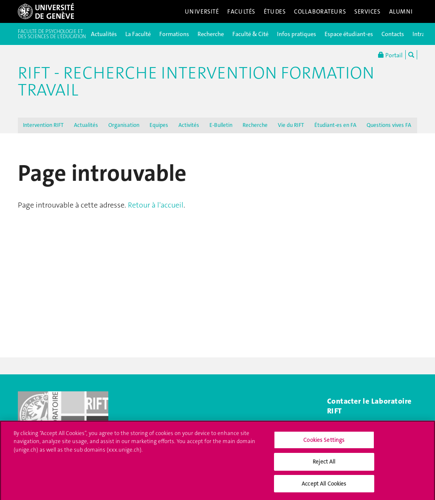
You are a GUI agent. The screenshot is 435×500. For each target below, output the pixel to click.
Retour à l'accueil (156, 205)
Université (202, 11)
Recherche (211, 34)
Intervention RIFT (43, 125)
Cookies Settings (324, 443)
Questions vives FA (389, 125)
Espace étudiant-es (349, 34)
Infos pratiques (296, 34)
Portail (390, 55)
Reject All (324, 465)
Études (274, 11)
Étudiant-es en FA (335, 125)
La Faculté (138, 34)
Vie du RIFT (291, 125)
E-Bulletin (220, 125)
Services (367, 11)
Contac (339, 401)
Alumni (401, 11)
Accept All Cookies (324, 487)
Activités (188, 125)
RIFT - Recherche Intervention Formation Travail (196, 81)
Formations (174, 34)
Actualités (104, 34)
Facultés (241, 11)
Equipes (159, 125)
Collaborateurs (320, 11)
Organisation (123, 125)
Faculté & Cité (250, 34)
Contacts (392, 34)
